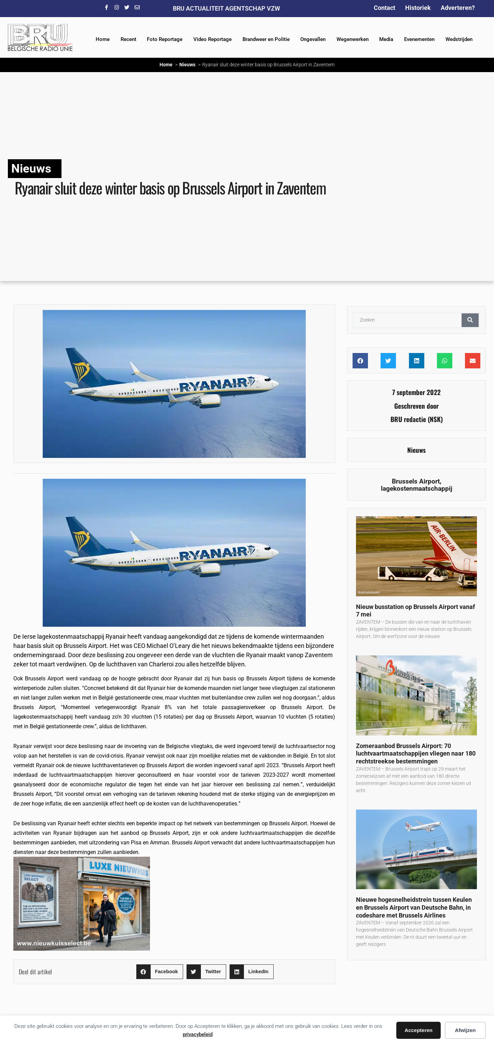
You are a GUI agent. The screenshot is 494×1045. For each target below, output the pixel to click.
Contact (384, 7)
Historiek (418, 7)
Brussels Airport (416, 481)
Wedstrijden (458, 39)
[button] (159, 971)
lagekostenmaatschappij (416, 488)
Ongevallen (313, 39)
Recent (128, 39)
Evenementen (419, 39)
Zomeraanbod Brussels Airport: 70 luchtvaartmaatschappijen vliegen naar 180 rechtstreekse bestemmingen (416, 753)
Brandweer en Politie (266, 39)
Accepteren (418, 1030)
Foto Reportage (164, 39)
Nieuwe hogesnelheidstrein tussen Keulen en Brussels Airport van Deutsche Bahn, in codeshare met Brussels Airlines (414, 907)
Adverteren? (458, 7)
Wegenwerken (353, 39)
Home (103, 39)
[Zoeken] (470, 320)
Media (386, 39)
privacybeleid (197, 1034)
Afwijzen (465, 1030)
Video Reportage (212, 39)
